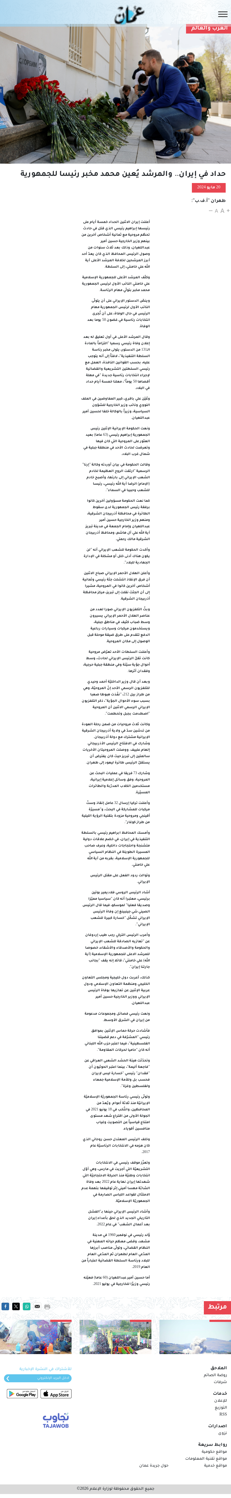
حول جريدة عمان (153, 1466)
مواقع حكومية (214, 1452)
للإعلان (220, 1401)
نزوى (222, 1433)
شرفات (220, 1382)
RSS (223, 1415)
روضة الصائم (215, 1375)
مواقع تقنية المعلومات (206, 1459)
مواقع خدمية (215, 1466)
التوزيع (221, 1408)
